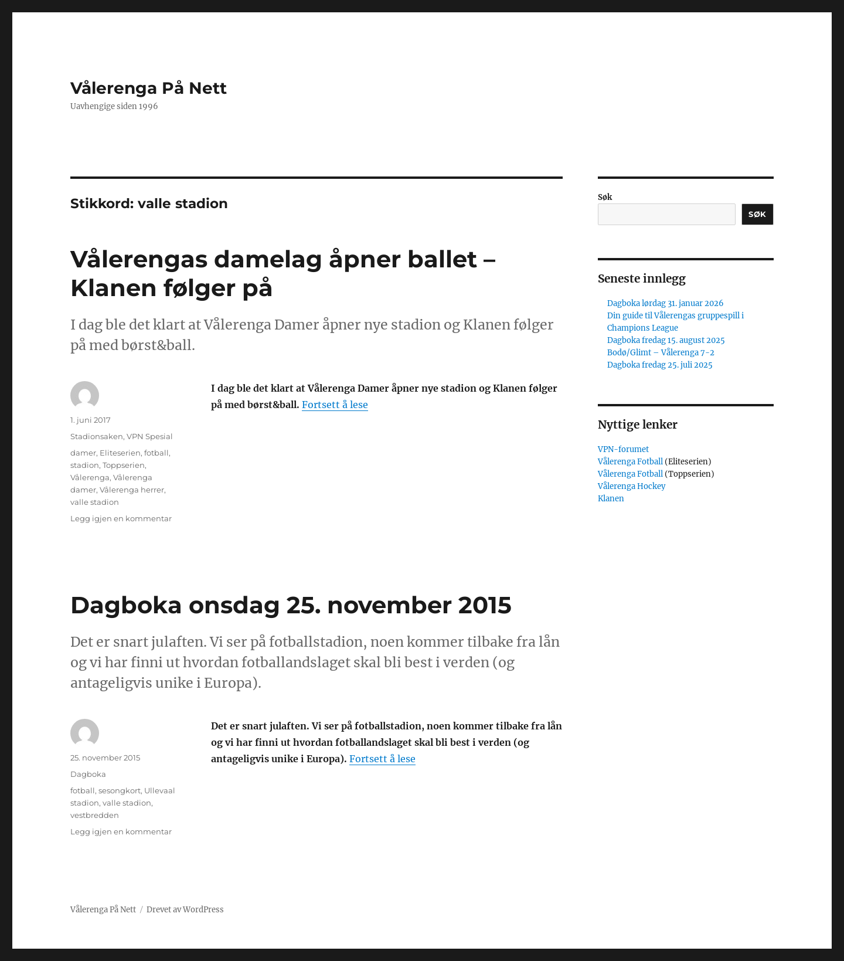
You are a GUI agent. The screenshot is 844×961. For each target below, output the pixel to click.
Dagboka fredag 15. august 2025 (666, 340)
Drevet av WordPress (185, 910)
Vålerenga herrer (132, 489)
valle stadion (94, 502)
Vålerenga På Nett (148, 88)
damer (83, 452)
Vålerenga (90, 477)
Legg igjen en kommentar (121, 518)
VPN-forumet (623, 449)
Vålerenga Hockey (631, 486)
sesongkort (119, 790)
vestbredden (94, 815)
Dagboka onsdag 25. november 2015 (291, 604)
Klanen (611, 499)
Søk (605, 197)
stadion (84, 465)
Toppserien (124, 465)
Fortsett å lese (335, 404)
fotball (156, 452)
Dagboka (88, 774)
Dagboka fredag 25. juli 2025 (660, 365)
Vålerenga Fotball (631, 462)
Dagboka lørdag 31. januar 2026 (665, 303)
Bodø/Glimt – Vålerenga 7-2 (660, 353)
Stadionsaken (96, 436)
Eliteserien (120, 452)
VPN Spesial (150, 436)
